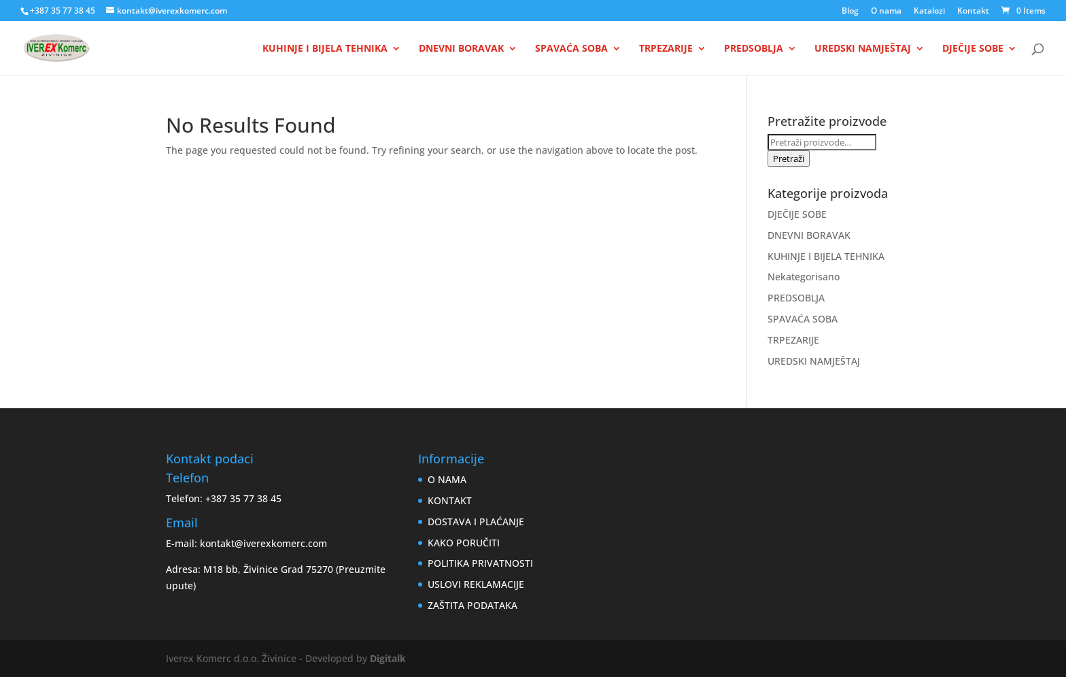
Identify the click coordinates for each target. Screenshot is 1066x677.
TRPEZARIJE (666, 49)
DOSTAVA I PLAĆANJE (476, 521)
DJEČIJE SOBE (972, 49)
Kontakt (973, 11)
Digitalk (388, 658)
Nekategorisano (804, 276)
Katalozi (929, 11)
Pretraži (788, 158)
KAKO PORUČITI (464, 542)
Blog (850, 11)
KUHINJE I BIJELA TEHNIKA (325, 49)
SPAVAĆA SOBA (571, 49)
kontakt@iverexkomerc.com (263, 543)
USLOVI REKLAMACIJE (476, 584)
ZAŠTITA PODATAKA (472, 605)
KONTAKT (450, 500)
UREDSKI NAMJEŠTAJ (862, 49)
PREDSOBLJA (753, 49)
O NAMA (447, 479)
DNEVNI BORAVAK (461, 49)
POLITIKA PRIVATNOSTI (480, 563)
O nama (886, 11)
